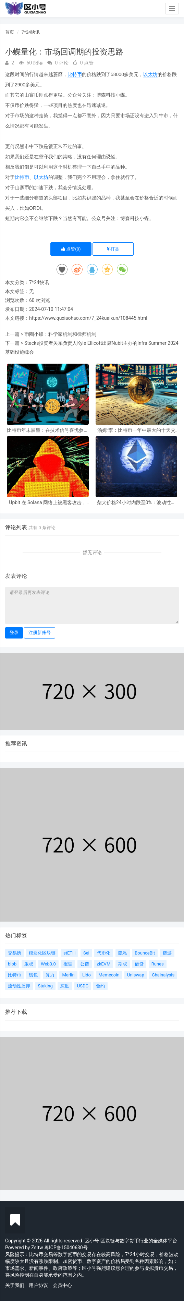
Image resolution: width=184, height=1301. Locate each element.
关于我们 (14, 1285)
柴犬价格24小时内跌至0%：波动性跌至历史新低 (136, 502)
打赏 (113, 249)
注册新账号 (39, 632)
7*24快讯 (31, 32)
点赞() (71, 249)
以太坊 (150, 74)
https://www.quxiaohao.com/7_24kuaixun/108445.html (88, 318)
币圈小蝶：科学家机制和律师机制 (60, 334)
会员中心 (62, 1285)
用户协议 (38, 1285)
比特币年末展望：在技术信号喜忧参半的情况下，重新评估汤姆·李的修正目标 (47, 430)
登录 (14, 632)
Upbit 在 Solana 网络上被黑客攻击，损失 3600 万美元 (47, 502)
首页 (9, 32)
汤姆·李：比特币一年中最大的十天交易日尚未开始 (136, 430)
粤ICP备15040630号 (66, 1247)
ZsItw (37, 1247)
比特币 (75, 74)
